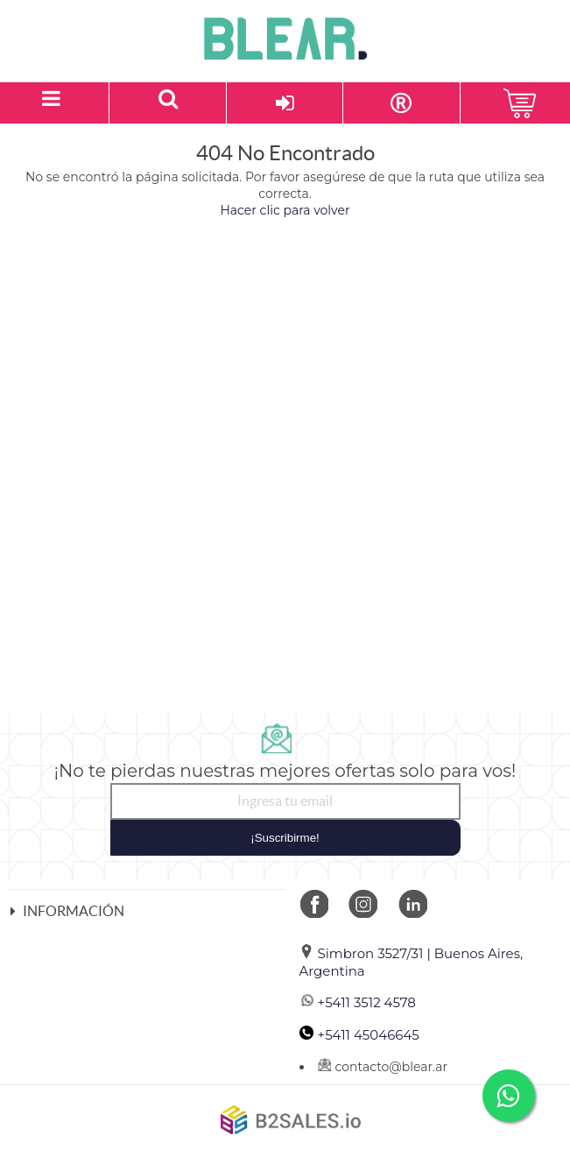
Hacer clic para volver (284, 210)
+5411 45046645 (359, 1034)
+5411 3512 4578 (357, 1002)
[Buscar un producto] (167, 102)
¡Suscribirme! (285, 837)
